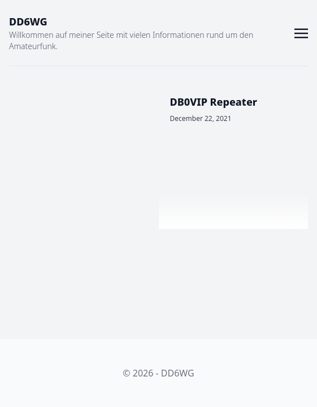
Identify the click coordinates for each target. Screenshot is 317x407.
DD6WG (28, 21)
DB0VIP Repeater (214, 102)
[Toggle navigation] (301, 32)
